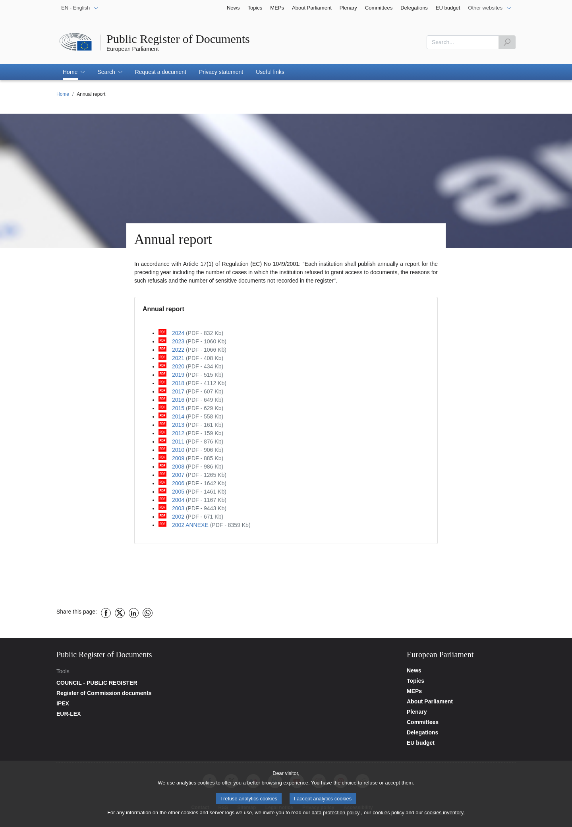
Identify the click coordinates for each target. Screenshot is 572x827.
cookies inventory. (444, 815)
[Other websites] (490, 8)
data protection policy (335, 815)
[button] (73, 72)
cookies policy (388, 815)
